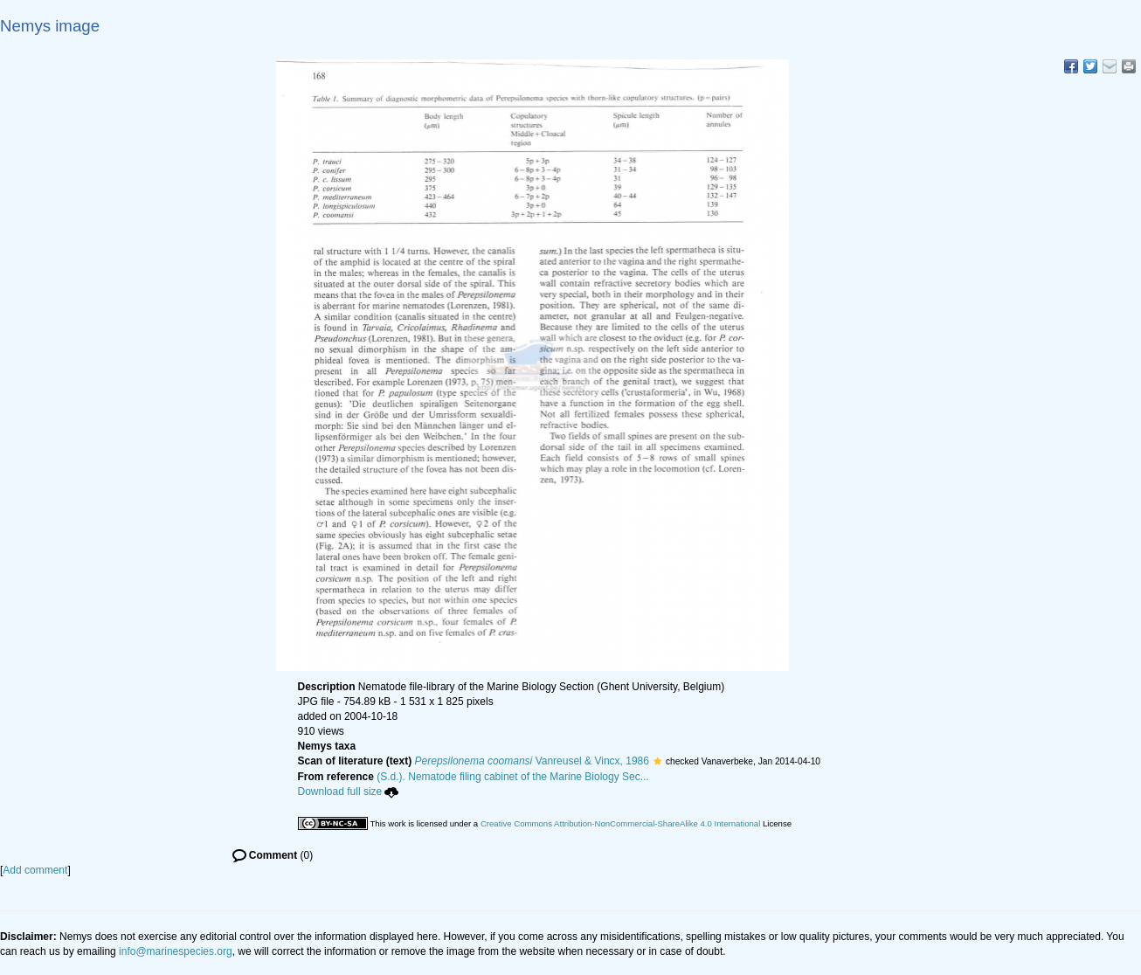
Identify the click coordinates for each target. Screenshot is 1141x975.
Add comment (35, 870)
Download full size (348, 791)
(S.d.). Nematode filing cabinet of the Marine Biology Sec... (513, 777)
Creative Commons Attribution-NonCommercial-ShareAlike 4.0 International (620, 823)
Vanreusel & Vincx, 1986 (532, 761)
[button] (657, 761)
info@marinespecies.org (175, 951)
